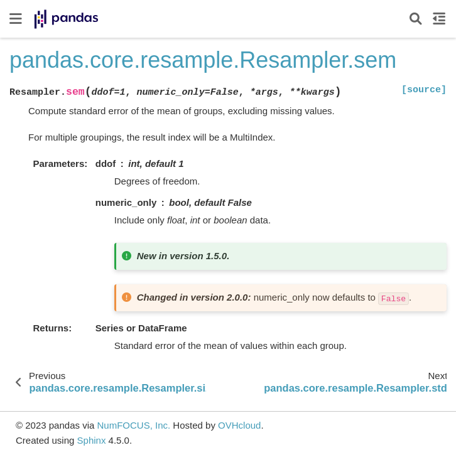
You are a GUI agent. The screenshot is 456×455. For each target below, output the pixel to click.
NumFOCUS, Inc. (133, 425)
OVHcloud (239, 425)
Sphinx (91, 440)
